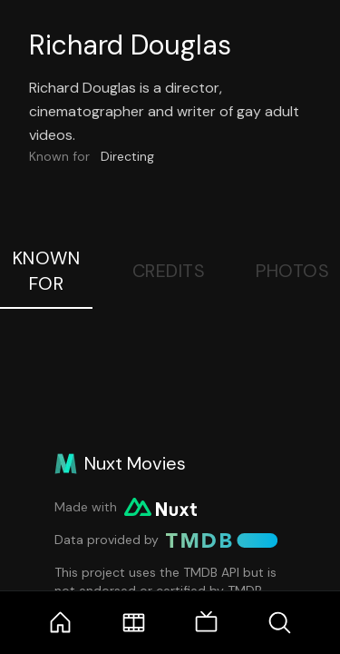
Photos (292, 270)
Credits (169, 270)
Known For (47, 270)
